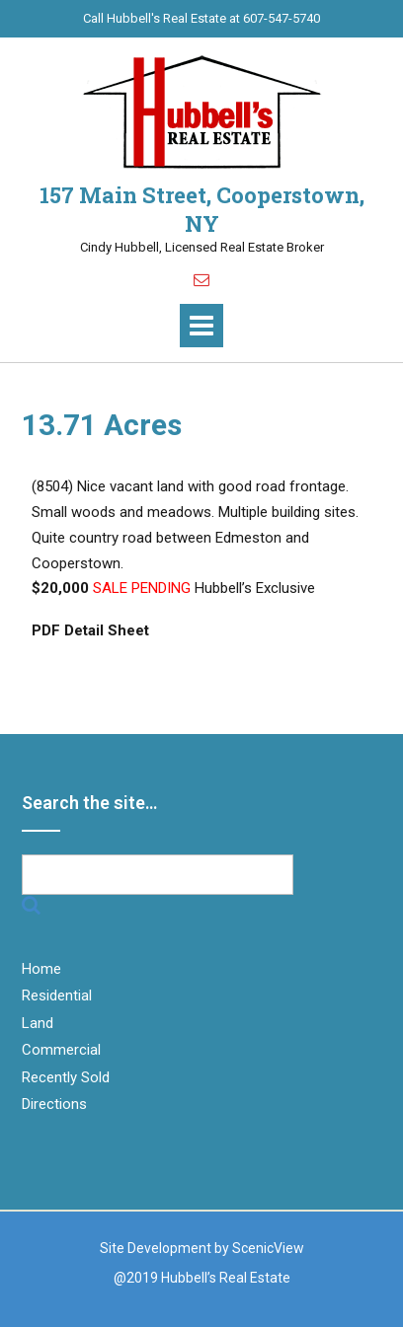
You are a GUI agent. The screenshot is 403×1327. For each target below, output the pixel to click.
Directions (54, 1104)
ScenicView (268, 1248)
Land (37, 1023)
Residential (57, 995)
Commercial (61, 1050)
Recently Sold (66, 1077)
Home (41, 969)
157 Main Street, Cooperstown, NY (202, 210)
